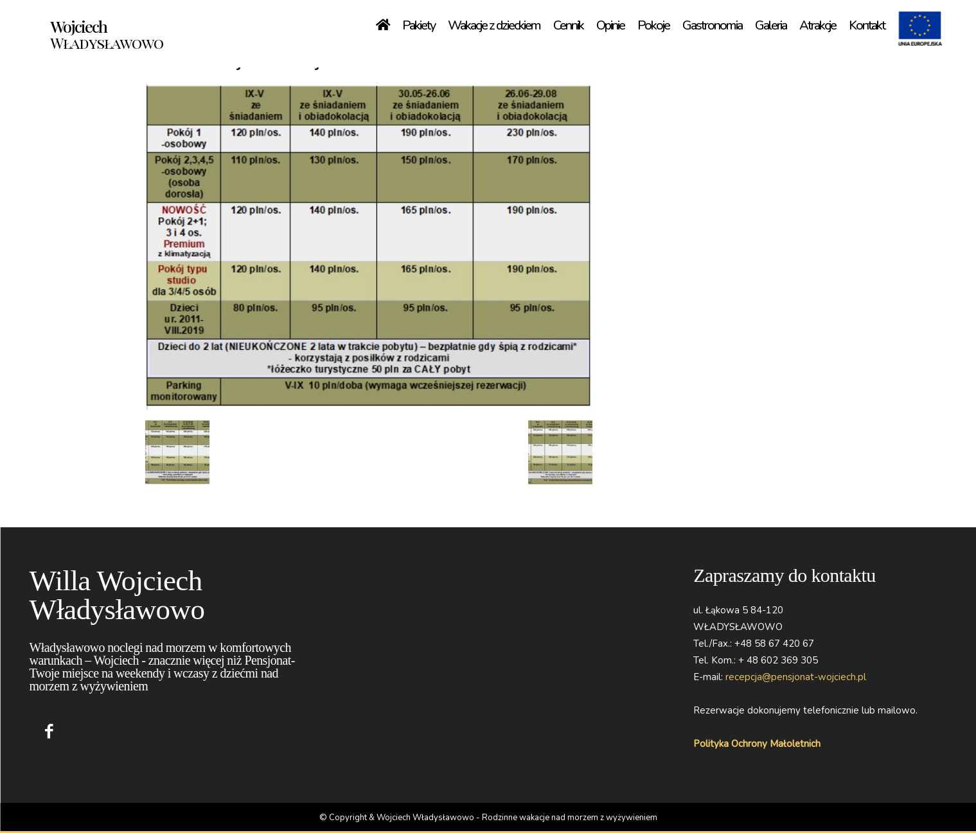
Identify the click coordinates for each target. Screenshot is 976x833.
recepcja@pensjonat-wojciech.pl (795, 677)
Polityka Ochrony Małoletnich (757, 743)
